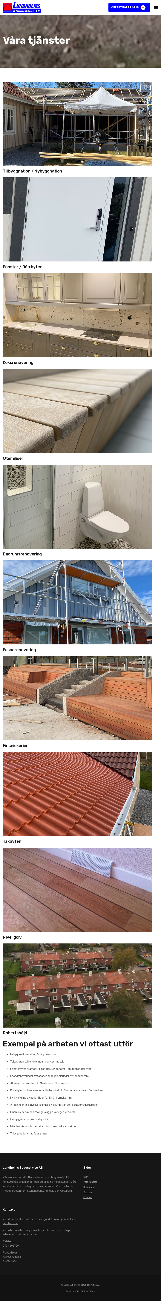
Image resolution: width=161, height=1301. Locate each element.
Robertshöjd (15, 1032)
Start (85, 1176)
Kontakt (87, 1197)
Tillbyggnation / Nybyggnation (32, 171)
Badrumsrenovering (22, 554)
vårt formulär (10, 1223)
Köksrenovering (18, 362)
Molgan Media (88, 1291)
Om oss (87, 1192)
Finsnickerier (15, 745)
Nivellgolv (12, 937)
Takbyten (12, 841)
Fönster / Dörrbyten (22, 266)
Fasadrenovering (19, 649)
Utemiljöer (13, 458)
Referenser (89, 1187)
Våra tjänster (90, 1181)
